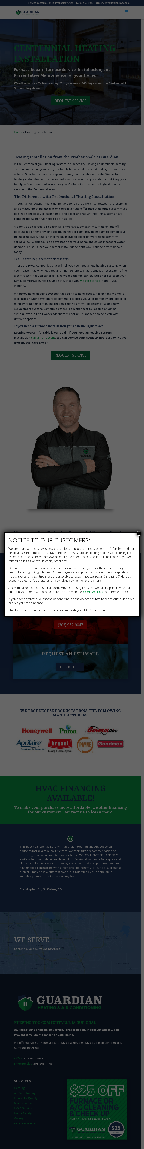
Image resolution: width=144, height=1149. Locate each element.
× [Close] (139, 533)
